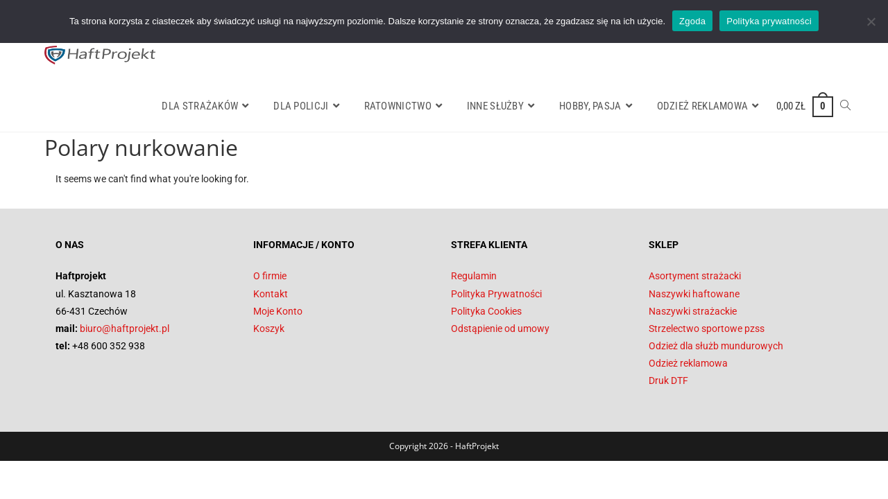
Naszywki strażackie (693, 311)
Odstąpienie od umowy (500, 328)
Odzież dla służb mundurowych (716, 345)
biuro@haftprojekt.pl (124, 328)
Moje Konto (277, 311)
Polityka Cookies (486, 311)
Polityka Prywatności (496, 293)
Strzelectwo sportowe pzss (707, 328)
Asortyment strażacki (695, 275)
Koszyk (268, 328)
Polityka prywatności (769, 21)
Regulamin (474, 275)
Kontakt (270, 293)
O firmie (270, 275)
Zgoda (692, 21)
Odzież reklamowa (688, 363)
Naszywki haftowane (694, 293)
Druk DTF (668, 380)
